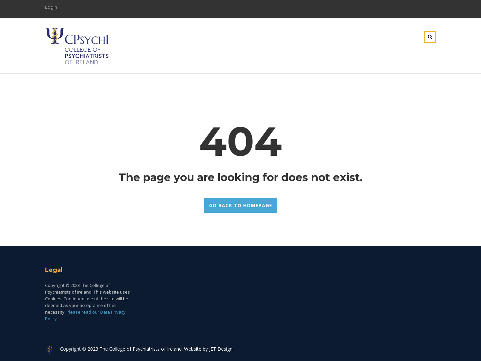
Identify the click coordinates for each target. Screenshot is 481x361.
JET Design (220, 349)
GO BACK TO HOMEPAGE (240, 205)
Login (51, 7)
